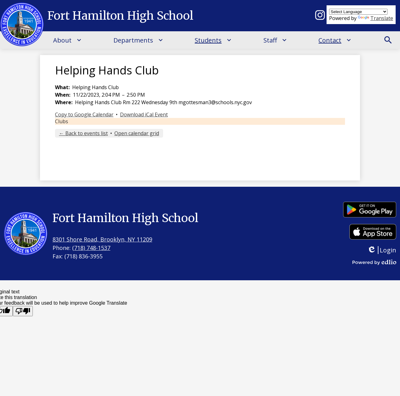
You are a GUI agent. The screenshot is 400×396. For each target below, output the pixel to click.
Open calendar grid (136, 133)
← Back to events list (83, 133)
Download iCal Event (144, 114)
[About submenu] (67, 40)
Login (381, 250)
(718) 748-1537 (91, 247)
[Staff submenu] (275, 40)
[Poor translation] (23, 311)
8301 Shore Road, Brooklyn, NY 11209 (102, 239)
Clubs (61, 121)
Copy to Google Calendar (84, 114)
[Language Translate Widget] (358, 12)
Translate (375, 18)
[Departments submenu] (138, 40)
